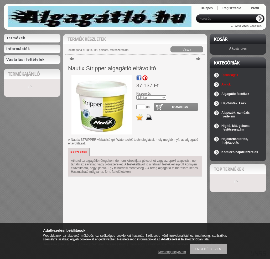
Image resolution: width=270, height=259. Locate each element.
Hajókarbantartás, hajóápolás (234, 140)
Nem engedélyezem (172, 252)
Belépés (207, 8)
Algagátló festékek (235, 94)
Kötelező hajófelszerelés (239, 152)
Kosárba (180, 107)
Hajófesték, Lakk (233, 103)
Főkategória (74, 49)
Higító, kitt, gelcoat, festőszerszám (107, 49)
